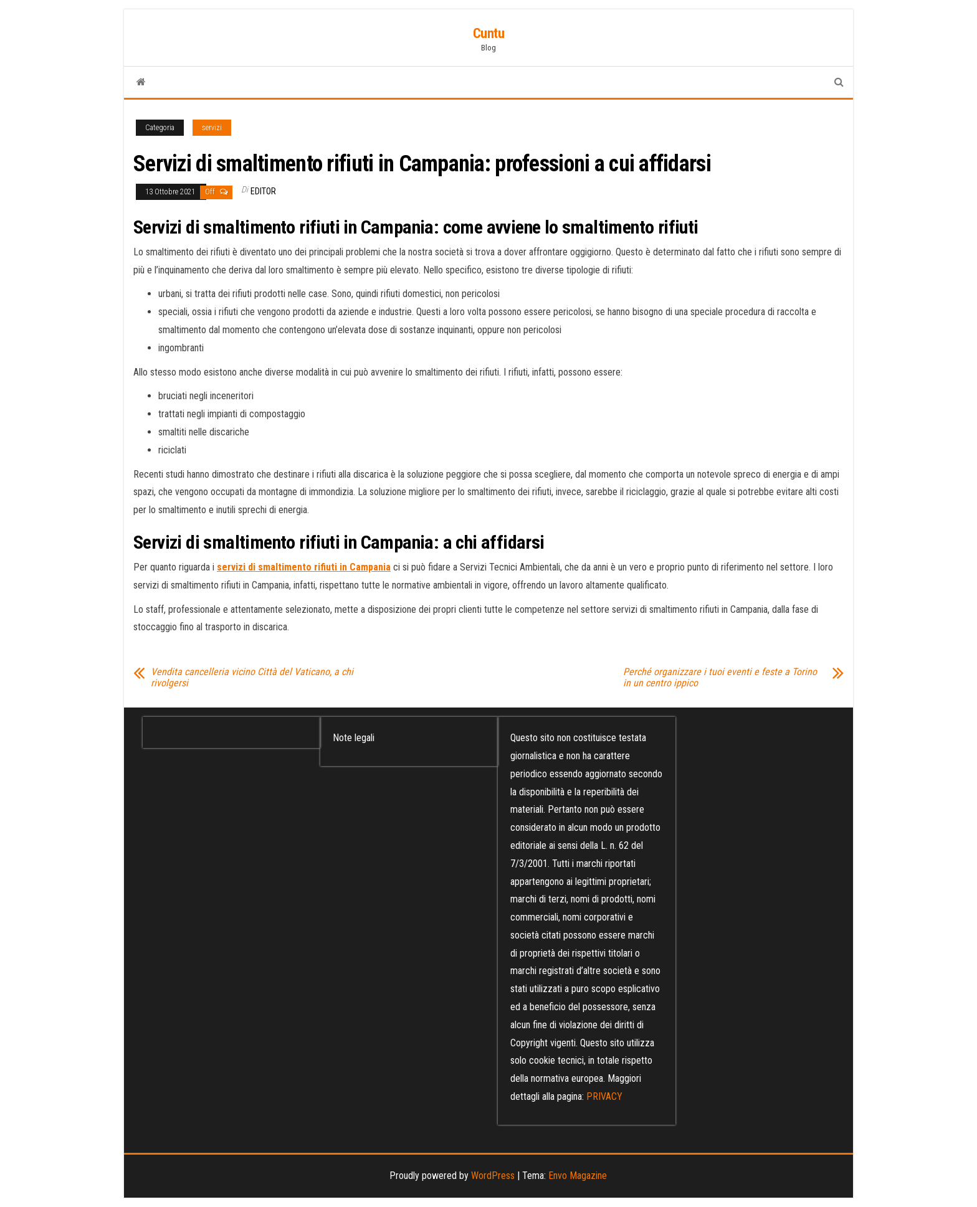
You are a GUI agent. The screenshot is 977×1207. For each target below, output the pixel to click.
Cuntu (489, 33)
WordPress (493, 1175)
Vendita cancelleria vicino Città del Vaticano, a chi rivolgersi (252, 677)
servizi (212, 127)
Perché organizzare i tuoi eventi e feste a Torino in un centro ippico (720, 677)
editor (263, 191)
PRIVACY (604, 1096)
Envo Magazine (577, 1175)
